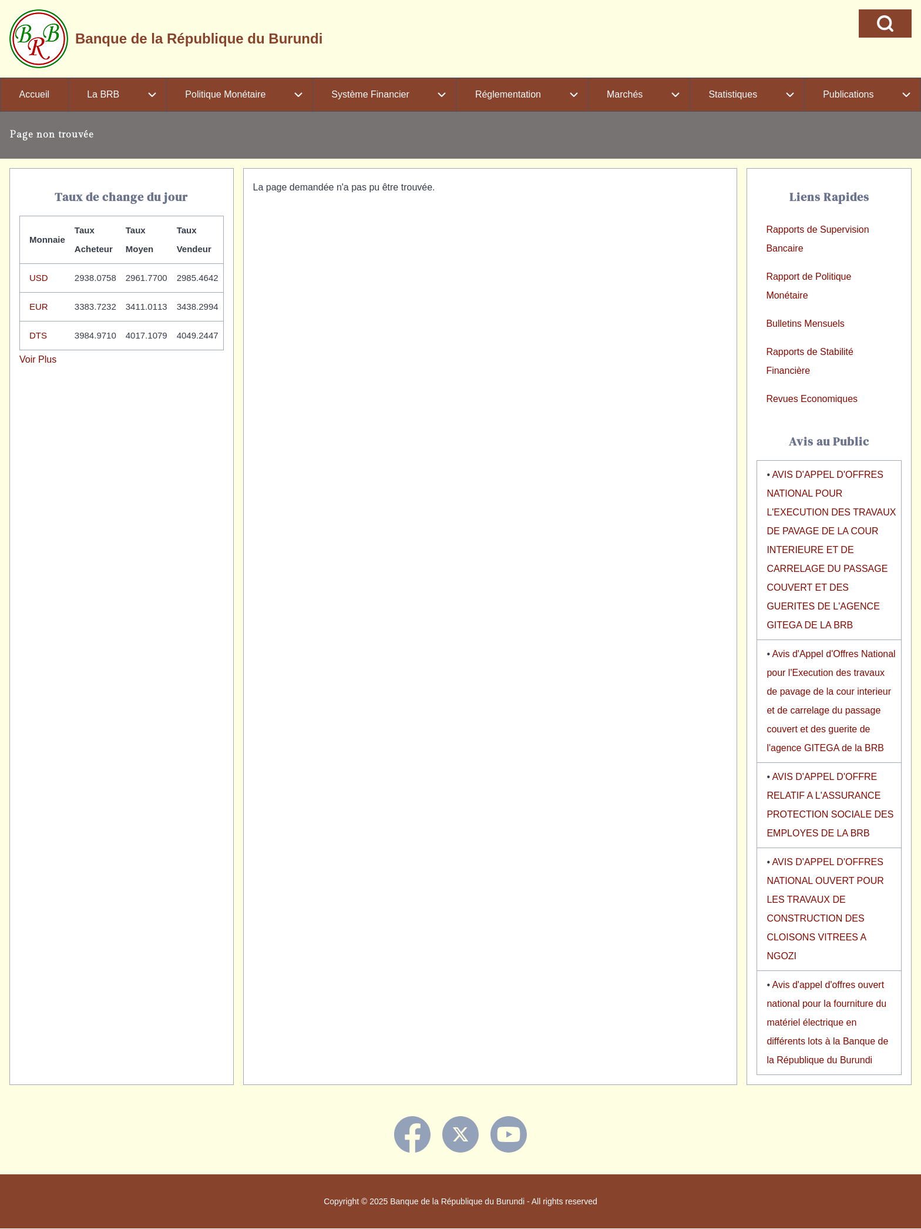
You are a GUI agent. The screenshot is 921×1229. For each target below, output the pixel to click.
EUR (38, 307)
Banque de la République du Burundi (198, 38)
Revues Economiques (812, 399)
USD (38, 278)
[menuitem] (34, 94)
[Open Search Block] (885, 23)
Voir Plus (37, 359)
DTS (38, 335)
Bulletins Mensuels (805, 324)
